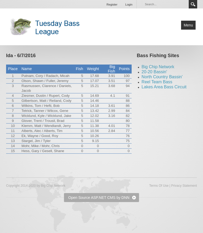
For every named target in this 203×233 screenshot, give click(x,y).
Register (112, 4)
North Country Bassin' (162, 77)
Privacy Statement (184, 186)
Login (128, 4)
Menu (188, 25)
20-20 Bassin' (154, 72)
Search (193, 4)
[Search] (165, 4)
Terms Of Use (158, 186)
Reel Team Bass (157, 82)
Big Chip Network (158, 67)
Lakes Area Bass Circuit (164, 87)
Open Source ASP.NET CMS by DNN (98, 197)
